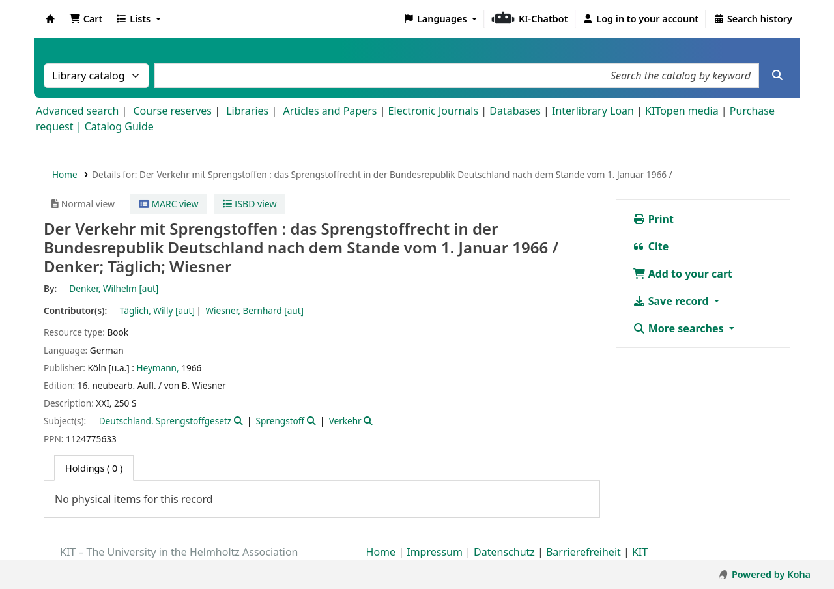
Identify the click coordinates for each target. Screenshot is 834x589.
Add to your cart (683, 273)
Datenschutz (504, 552)
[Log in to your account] (640, 19)
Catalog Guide (119, 126)
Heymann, (157, 368)
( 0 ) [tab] (93, 468)
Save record (672, 301)
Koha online (50, 18)
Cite (651, 246)
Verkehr (345, 420)
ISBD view (249, 203)
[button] (86, 19)
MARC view (169, 203)
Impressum (435, 552)
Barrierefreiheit (583, 552)
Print (653, 219)
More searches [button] (679, 328)
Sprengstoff (280, 420)
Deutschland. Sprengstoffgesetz (165, 420)
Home (65, 174)
